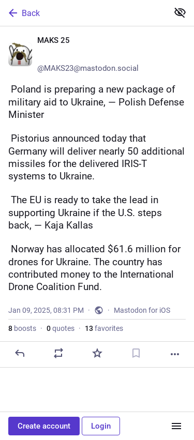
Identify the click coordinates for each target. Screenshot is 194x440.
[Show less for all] (180, 12)
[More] (175, 354)
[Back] (83, 13)
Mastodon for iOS (142, 310)
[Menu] (176, 426)
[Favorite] (97, 353)
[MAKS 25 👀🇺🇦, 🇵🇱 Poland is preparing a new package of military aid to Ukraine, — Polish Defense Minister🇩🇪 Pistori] (97, 197)
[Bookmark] (136, 353)
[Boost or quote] (58, 353)
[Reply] (19, 353)
